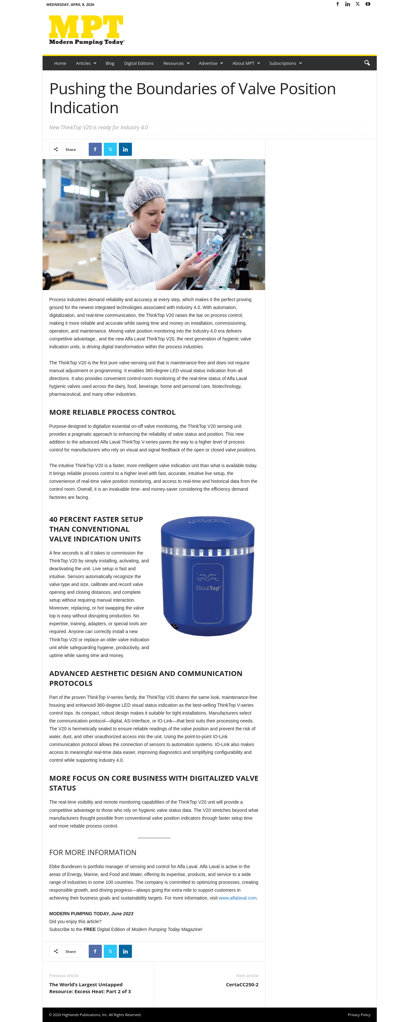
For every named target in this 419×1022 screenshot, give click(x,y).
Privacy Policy (359, 1014)
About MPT (246, 63)
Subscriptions (285, 63)
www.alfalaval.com (238, 898)
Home (60, 63)
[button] (367, 63)
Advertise (211, 63)
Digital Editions (139, 63)
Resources (176, 63)
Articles (86, 63)
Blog (110, 63)
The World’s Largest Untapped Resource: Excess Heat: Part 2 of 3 (90, 988)
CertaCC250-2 (242, 984)
